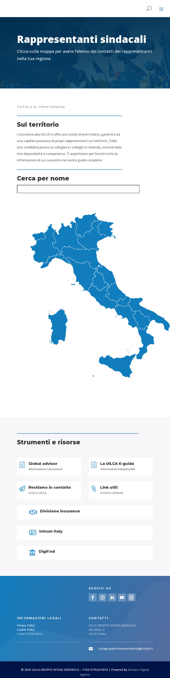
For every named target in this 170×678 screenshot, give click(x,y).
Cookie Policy (26, 629)
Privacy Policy (26, 625)
